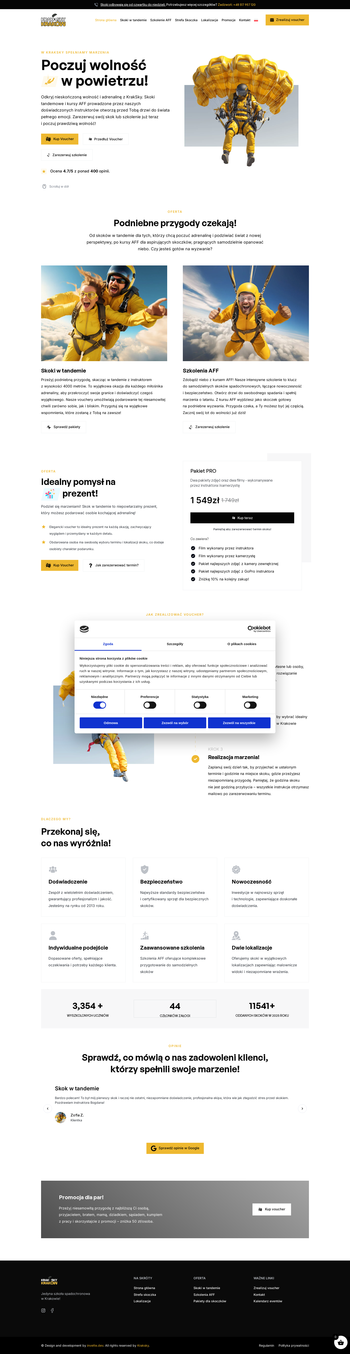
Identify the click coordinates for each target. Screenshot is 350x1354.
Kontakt (244, 20)
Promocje (228, 20)
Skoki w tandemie (133, 20)
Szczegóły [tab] (175, 644)
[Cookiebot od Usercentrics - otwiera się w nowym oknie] (251, 629)
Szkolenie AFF (160, 20)
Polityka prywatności (294, 1345)
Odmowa (111, 723)
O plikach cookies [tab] (241, 644)
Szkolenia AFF (201, 370)
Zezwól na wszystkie (239, 723)
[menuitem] (256, 20)
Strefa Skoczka (186, 20)
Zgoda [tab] (108, 644)
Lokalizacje (209, 20)
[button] (47, 1108)
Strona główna (106, 20)
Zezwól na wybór (175, 723)
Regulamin (266, 1345)
